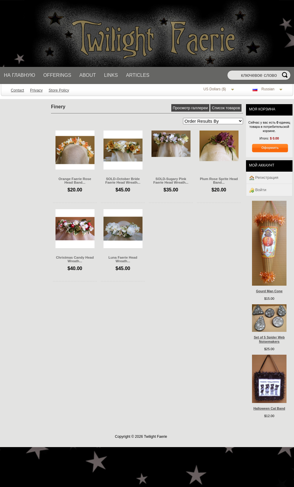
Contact (17, 90)
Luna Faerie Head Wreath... (123, 259)
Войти (257, 190)
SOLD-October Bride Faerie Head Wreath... (122, 180)
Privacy (36, 90)
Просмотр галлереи (190, 108)
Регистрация (263, 177)
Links (111, 75)
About (88, 75)
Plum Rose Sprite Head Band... (219, 180)
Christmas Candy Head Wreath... (75, 259)
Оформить (270, 147)
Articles (137, 75)
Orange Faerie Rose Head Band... (74, 180)
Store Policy (59, 90)
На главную (19, 75)
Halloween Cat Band (269, 408)
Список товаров (226, 108)
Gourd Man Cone (269, 291)
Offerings (57, 75)
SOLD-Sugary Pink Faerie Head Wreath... (170, 180)
